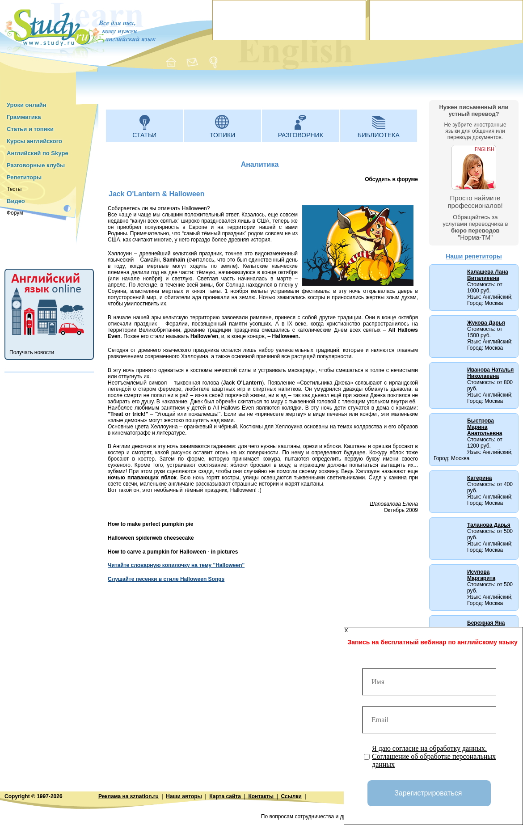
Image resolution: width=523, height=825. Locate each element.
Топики (222, 135)
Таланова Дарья (488, 525)
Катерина (479, 478)
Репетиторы (24, 177)
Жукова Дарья (486, 323)
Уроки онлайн (26, 105)
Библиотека (379, 135)
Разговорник (300, 135)
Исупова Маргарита (481, 575)
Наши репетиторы (474, 256)
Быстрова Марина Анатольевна (484, 427)
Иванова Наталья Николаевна (490, 373)
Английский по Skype (37, 153)
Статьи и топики (30, 129)
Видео (16, 201)
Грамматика (24, 117)
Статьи (144, 135)
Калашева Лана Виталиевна (487, 275)
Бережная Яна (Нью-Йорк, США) (490, 626)
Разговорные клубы (36, 165)
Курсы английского (34, 141)
